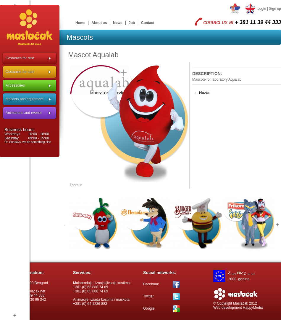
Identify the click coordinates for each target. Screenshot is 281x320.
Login (261, 9)
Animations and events (23, 113)
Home (80, 23)
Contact (147, 23)
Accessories (15, 85)
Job (132, 23)
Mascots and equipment (24, 99)
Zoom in (76, 185)
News (117, 23)
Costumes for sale (20, 72)
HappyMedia (253, 307)
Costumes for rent (20, 58)
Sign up (275, 9)
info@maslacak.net (30, 291)
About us (99, 23)
